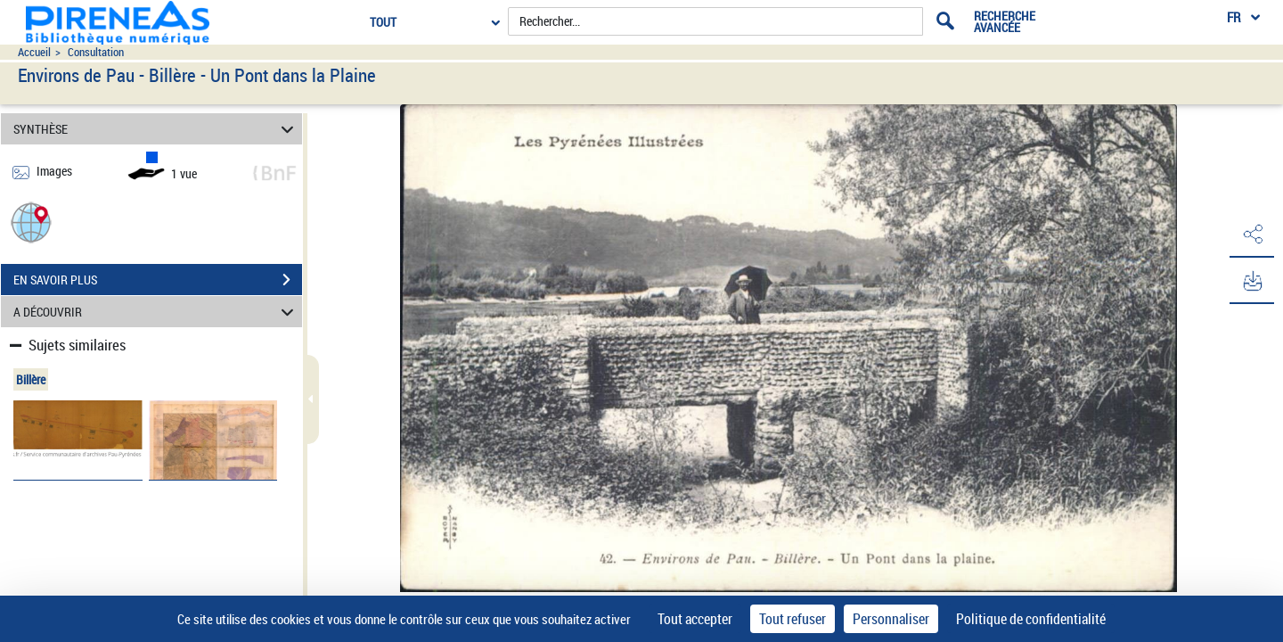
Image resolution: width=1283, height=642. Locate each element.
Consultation (96, 52)
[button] (31, 221)
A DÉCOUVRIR (156, 311)
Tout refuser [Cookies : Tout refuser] (792, 619)
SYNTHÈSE (156, 128)
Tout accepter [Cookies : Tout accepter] (695, 619)
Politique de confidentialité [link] (1031, 619)
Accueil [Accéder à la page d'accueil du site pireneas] (34, 52)
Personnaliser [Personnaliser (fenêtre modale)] (891, 619)
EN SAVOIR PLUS (157, 280)
